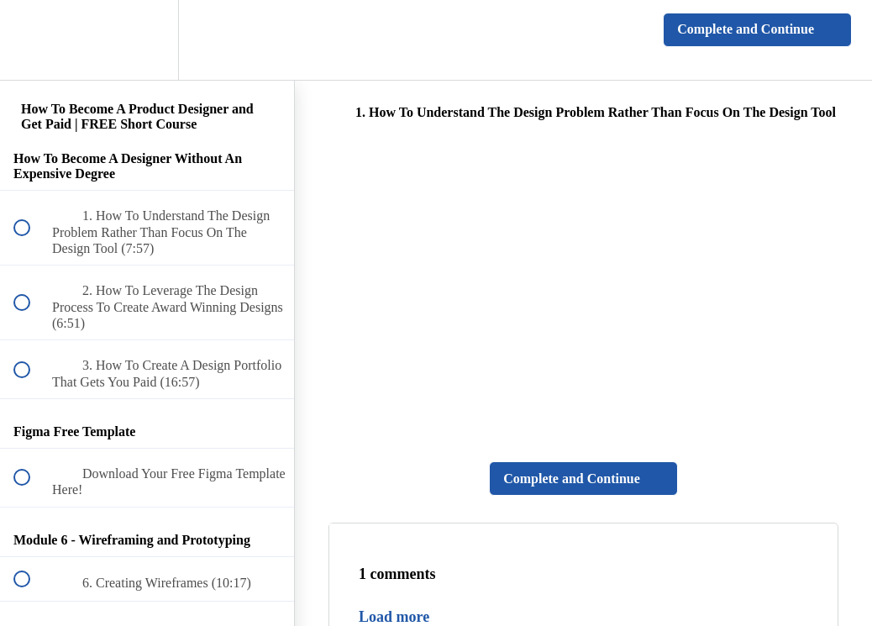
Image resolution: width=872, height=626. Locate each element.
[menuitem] (147, 40)
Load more (394, 616)
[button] (31, 40)
